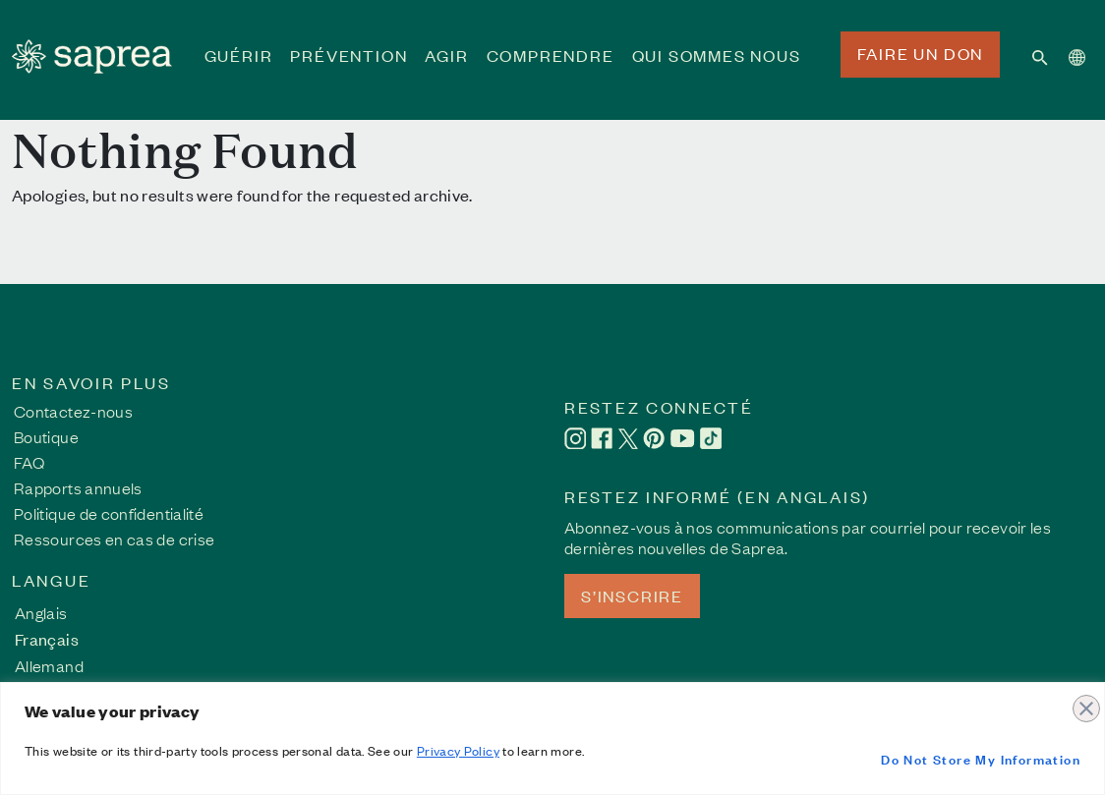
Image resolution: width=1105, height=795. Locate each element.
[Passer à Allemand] (49, 664)
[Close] (1084, 698)
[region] (552, 738)
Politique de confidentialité (109, 513)
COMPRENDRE (550, 68)
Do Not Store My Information (980, 758)
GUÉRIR (238, 68)
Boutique (46, 436)
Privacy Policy (458, 750)
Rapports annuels (78, 487)
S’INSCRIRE (632, 595)
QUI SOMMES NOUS (716, 68)
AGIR (446, 68)
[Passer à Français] (49, 638)
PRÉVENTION (348, 68)
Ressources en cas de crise (114, 538)
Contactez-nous (73, 411)
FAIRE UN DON (920, 53)
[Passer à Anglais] (49, 611)
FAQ (29, 462)
